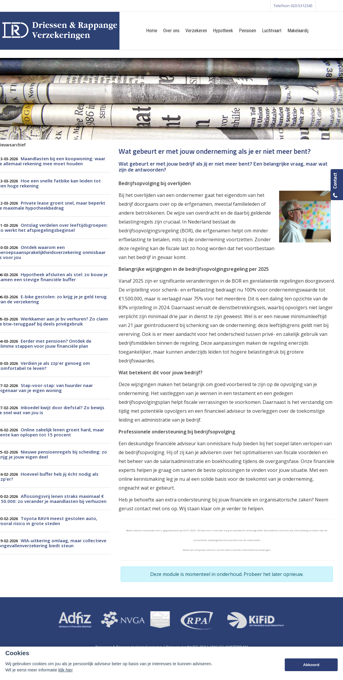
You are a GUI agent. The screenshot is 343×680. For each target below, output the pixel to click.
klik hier (65, 670)
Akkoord (311, 665)
